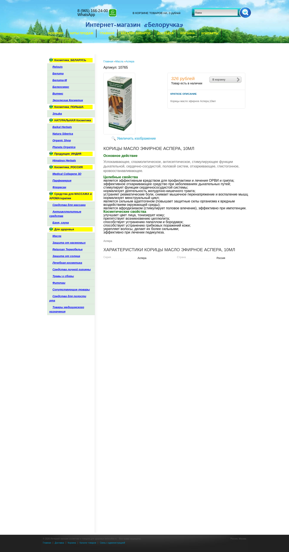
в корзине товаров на (150, 13)
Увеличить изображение (136, 138)
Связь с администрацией (112, 543)
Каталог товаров (136, 33)
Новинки (55, 33)
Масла (119, 61)
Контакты (209, 33)
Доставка (165, 33)
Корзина (187, 33)
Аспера (129, 61)
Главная (107, 33)
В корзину (218, 79)
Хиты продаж (81, 33)
